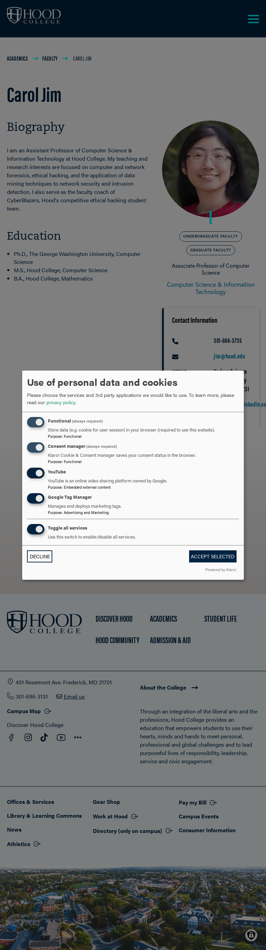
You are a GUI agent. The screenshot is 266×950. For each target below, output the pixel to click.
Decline (40, 556)
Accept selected (212, 556)
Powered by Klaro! (220, 569)
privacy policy (61, 402)
